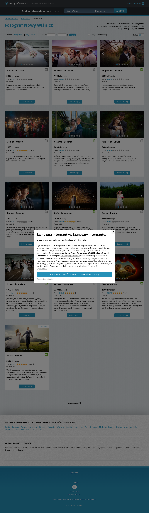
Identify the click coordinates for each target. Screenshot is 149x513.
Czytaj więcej (42, 268)
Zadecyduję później (45, 279)
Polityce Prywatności (99, 258)
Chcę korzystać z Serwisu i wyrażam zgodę (74, 274)
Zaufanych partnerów (70, 255)
